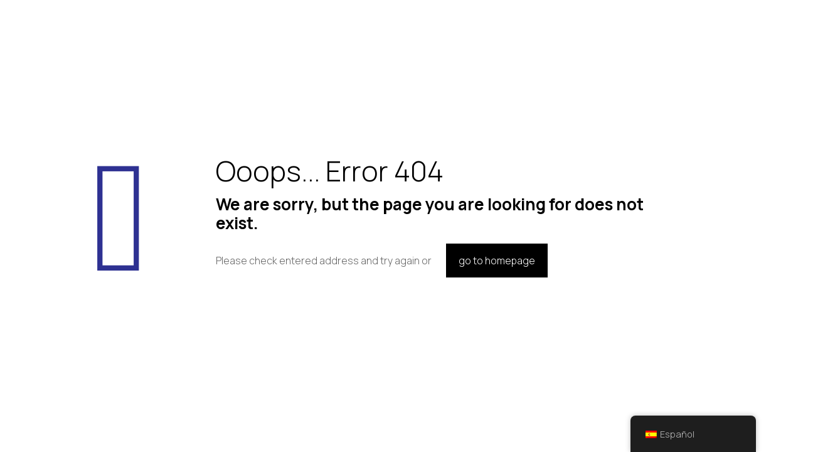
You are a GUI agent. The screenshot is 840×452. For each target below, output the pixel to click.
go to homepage (497, 260)
